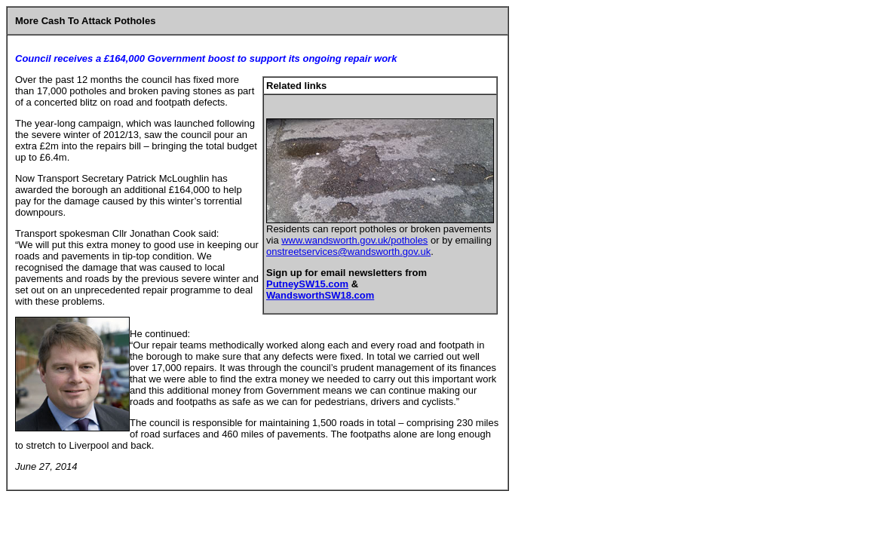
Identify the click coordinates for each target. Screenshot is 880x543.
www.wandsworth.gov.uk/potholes (354, 240)
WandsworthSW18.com (320, 295)
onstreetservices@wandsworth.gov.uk (348, 251)
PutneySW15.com (307, 284)
